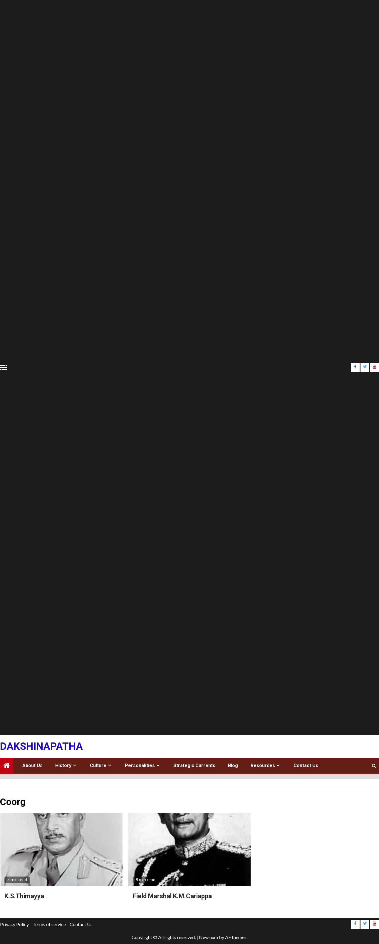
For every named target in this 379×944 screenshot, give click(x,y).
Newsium (208, 937)
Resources (263, 765)
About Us (32, 765)
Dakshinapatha (41, 746)
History (63, 765)
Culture (98, 765)
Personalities (140, 765)
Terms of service (49, 924)
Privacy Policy (14, 924)
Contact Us (306, 765)
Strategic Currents (194, 765)
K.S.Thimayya (24, 896)
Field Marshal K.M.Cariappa (172, 896)
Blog (233, 765)
